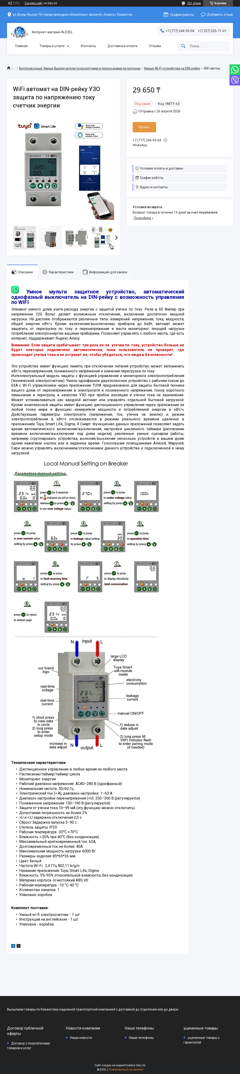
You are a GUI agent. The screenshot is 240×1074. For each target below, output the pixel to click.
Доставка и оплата (122, 46)
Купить (144, 127)
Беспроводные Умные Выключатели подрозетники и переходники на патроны (79, 68)
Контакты (88, 46)
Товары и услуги (51, 46)
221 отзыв (194, 3)
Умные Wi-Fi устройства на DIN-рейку (172, 68)
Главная (21, 46)
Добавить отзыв (220, 14)
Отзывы (155, 46)
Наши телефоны (141, 1038)
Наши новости (81, 1038)
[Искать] (183, 46)
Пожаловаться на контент (126, 1069)
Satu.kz (141, 1065)
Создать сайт (33, 3)
